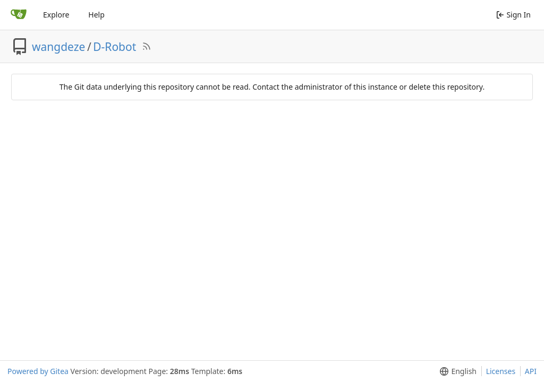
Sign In (513, 15)
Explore (56, 15)
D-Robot (114, 46)
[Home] (19, 15)
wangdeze (58, 46)
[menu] (456, 371)
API (531, 371)
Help (96, 15)
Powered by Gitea (38, 371)
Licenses (501, 371)
